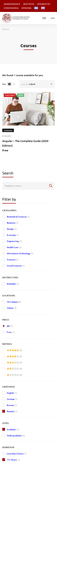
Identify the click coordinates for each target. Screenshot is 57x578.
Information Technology (20, 253)
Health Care (14, 247)
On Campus (14, 301)
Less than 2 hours (17, 453)
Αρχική (5, 29)
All (10, 326)
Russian (12, 411)
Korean (12, 405)
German (12, 399)
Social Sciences (16, 265)
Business (12, 222)
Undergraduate (16, 435)
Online (12, 307)
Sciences (13, 259)
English (12, 392)
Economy (13, 235)
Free (11, 332)
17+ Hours (13, 459)
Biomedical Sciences (18, 216)
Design (12, 228)
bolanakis (6, 136)
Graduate (13, 429)
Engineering (14, 241)
